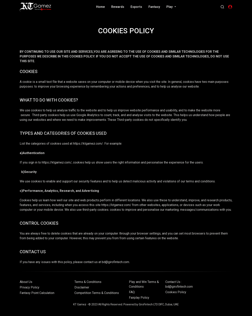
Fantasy (154, 7)
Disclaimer (81, 287)
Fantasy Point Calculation (37, 293)
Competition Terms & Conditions (96, 293)
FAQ (132, 292)
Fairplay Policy (139, 297)
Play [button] (169, 7)
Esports (136, 7)
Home (100, 7)
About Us (26, 282)
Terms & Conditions (87, 282)
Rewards (117, 7)
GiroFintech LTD (148, 304)
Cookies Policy (175, 292)
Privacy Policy (29, 287)
